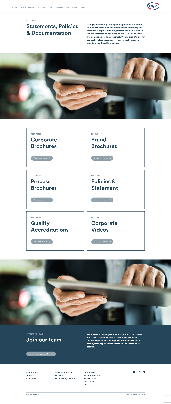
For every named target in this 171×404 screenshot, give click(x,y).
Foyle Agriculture (27, 7)
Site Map (129, 394)
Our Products (32, 372)
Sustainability (71, 7)
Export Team (90, 378)
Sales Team (89, 381)
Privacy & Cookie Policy (139, 394)
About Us (30, 375)
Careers (59, 7)
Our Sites (88, 384)
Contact (83, 7)
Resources (60, 375)
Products (41, 7)
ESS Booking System (65, 378)
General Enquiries (92, 375)
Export (50, 7)
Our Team (31, 378)
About (14, 7)
